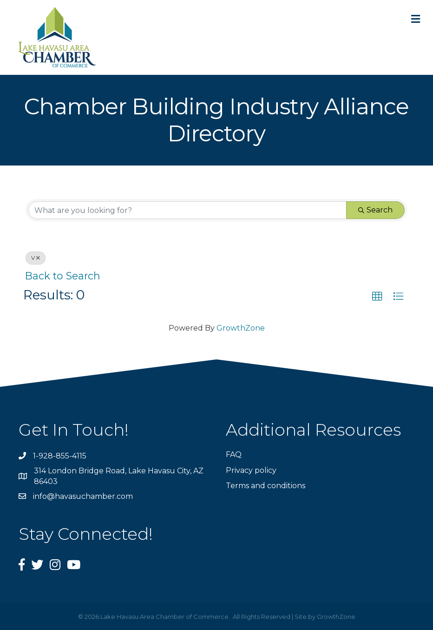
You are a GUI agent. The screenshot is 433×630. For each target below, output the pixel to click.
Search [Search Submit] (375, 210)
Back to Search (62, 276)
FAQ (234, 454)
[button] (377, 296)
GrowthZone (240, 328)
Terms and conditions (265, 485)
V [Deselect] (35, 257)
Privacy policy (251, 470)
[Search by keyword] (187, 210)
